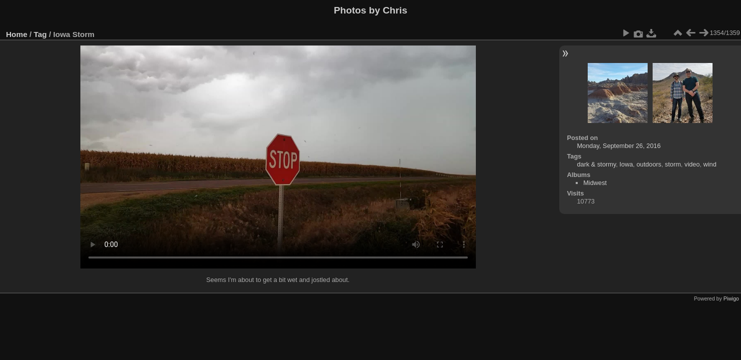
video (692, 164)
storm (673, 164)
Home (16, 34)
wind (709, 164)
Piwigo (731, 299)
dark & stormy (596, 164)
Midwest (595, 182)
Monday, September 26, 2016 (619, 146)
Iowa (626, 164)
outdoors (649, 164)
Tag (40, 34)
